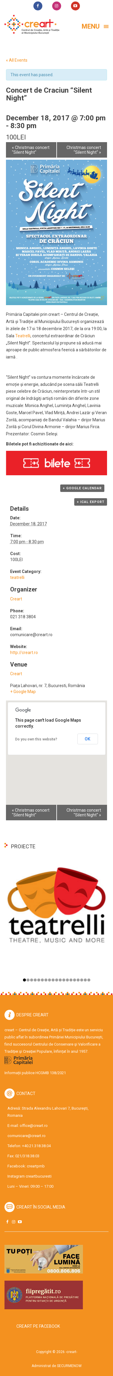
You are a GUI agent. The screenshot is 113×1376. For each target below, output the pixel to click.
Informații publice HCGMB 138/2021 (35, 1073)
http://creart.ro (24, 652)
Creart (16, 599)
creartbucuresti (39, 1176)
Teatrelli (22, 335)
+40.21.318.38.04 (36, 1146)
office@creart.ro (34, 1125)
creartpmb (36, 1166)
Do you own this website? (36, 739)
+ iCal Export (90, 502)
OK (87, 739)
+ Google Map (23, 691)
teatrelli (17, 577)
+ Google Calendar (82, 488)
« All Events (16, 60)
